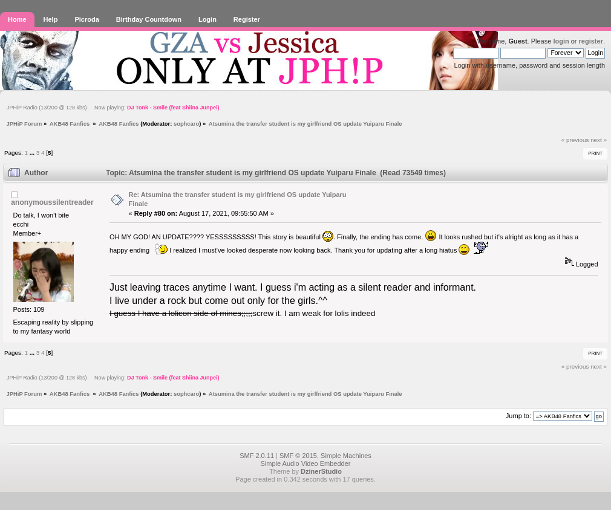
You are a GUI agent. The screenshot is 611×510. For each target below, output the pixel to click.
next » (598, 140)
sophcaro (186, 123)
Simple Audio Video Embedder (305, 463)
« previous (575, 140)
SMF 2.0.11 (257, 455)
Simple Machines (346, 455)
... (33, 152)
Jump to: (518, 415)
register (591, 41)
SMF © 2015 (298, 455)
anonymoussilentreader (52, 202)
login (561, 41)
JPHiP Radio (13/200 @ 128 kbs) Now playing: (113, 108)
